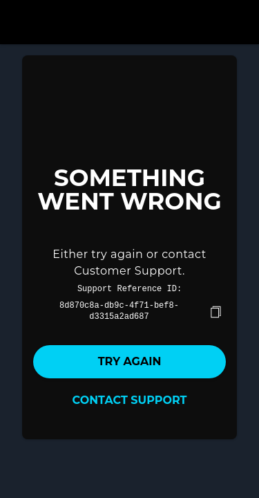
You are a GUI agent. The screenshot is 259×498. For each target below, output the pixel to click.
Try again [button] (130, 360)
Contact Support (130, 398)
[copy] (215, 310)
